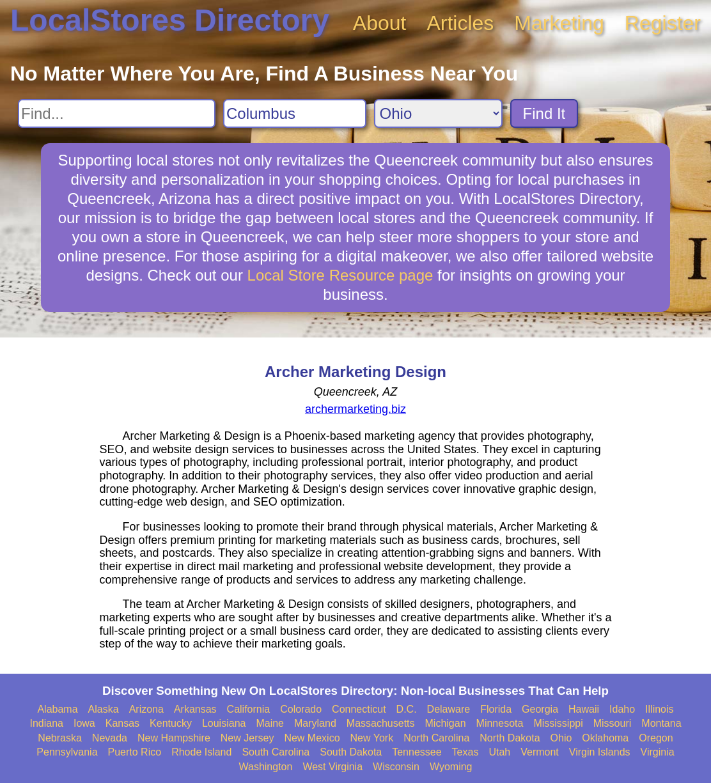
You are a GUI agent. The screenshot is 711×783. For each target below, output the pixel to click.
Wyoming (451, 766)
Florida (496, 709)
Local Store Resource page (340, 275)
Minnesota (500, 723)
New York (372, 738)
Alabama (57, 709)
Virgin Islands (599, 752)
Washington (265, 766)
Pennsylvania (66, 752)
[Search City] (294, 113)
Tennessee (416, 752)
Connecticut (359, 709)
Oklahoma (605, 738)
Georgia (540, 709)
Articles (460, 23)
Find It (544, 113)
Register (663, 23)
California (248, 709)
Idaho (622, 709)
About (380, 23)
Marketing (559, 23)
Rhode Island (201, 752)
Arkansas (195, 709)
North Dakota (510, 738)
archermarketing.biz (355, 409)
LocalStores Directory (169, 20)
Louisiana (224, 723)
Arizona (146, 709)
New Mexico (312, 738)
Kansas (122, 723)
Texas (465, 752)
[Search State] (438, 113)
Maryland (315, 723)
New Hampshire (173, 738)
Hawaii (583, 709)
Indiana (46, 723)
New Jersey (247, 738)
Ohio (561, 738)
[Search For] (116, 113)
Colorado (301, 709)
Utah (499, 752)
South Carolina (275, 752)
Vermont (539, 752)
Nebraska (59, 738)
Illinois (659, 709)
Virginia (658, 752)
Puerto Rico (135, 752)
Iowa (84, 723)
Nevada (109, 738)
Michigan (445, 723)
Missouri (612, 723)
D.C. (406, 709)
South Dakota (351, 752)
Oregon (656, 738)
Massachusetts (381, 723)
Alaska (103, 709)
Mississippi (557, 723)
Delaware (449, 709)
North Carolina (436, 738)
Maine (270, 723)
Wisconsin (396, 766)
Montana (661, 723)
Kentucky (171, 723)
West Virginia (332, 766)
